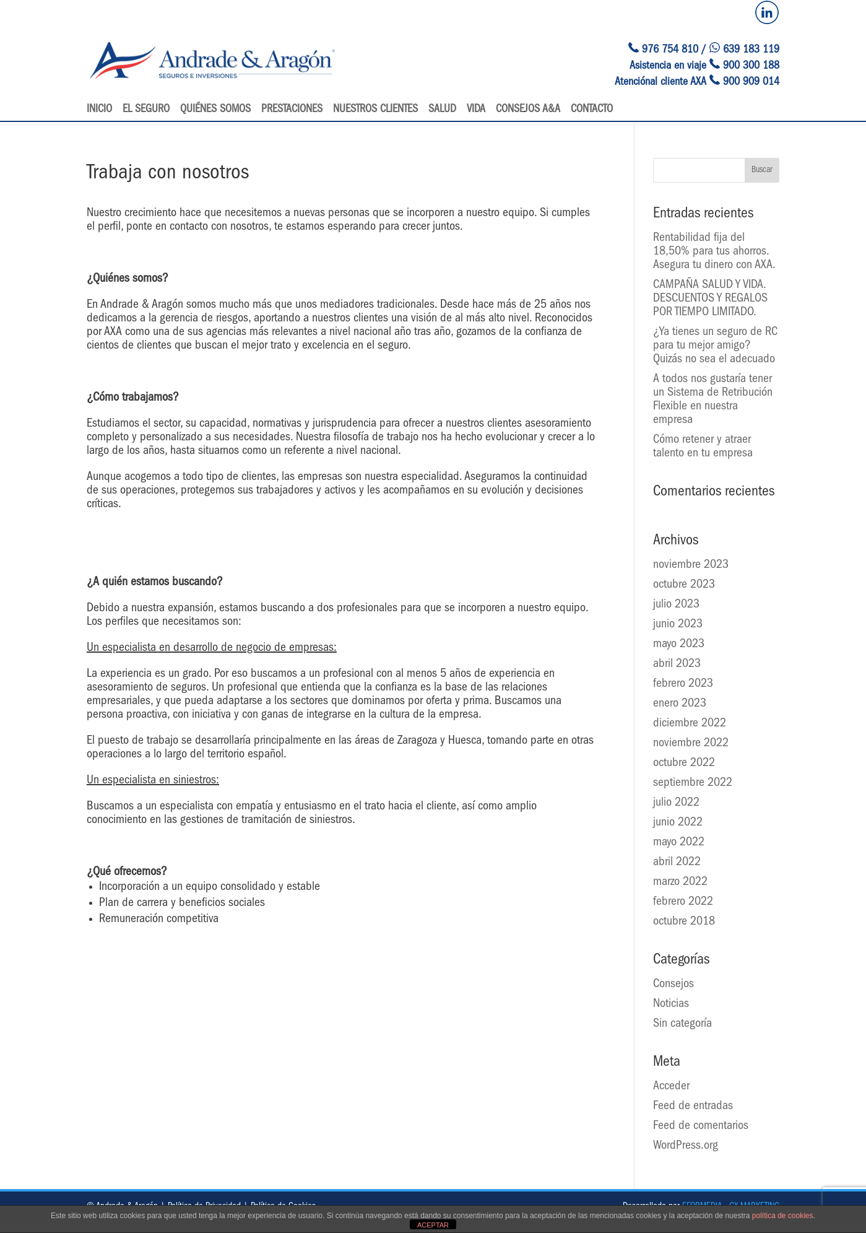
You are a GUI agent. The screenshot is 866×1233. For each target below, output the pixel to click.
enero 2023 (679, 704)
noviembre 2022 (691, 744)
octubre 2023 (684, 585)
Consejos (673, 984)
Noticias (671, 1004)
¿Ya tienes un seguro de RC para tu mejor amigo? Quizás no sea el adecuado (715, 346)
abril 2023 (677, 664)
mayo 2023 (678, 644)
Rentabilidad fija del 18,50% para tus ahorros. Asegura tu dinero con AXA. (714, 252)
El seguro (146, 110)
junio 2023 (678, 625)
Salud (442, 110)
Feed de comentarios (700, 1126)
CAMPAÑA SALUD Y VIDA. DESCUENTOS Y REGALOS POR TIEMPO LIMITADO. (710, 299)
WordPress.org (685, 1146)
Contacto (592, 110)
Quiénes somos (215, 110)
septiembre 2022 (692, 783)
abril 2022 (677, 862)
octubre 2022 (684, 763)
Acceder (671, 1087)
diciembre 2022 (689, 724)
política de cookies (782, 1215)
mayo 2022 (678, 843)
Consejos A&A (528, 110)
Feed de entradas (693, 1106)
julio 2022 (676, 803)
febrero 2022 (683, 902)
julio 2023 (676, 605)
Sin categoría (682, 1024)
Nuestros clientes (375, 110)
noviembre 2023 (691, 565)
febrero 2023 (683, 684)
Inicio (99, 110)
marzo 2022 (680, 882)
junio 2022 (678, 823)
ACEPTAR (433, 1225)
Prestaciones (292, 110)
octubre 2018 (684, 922)
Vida (476, 110)
